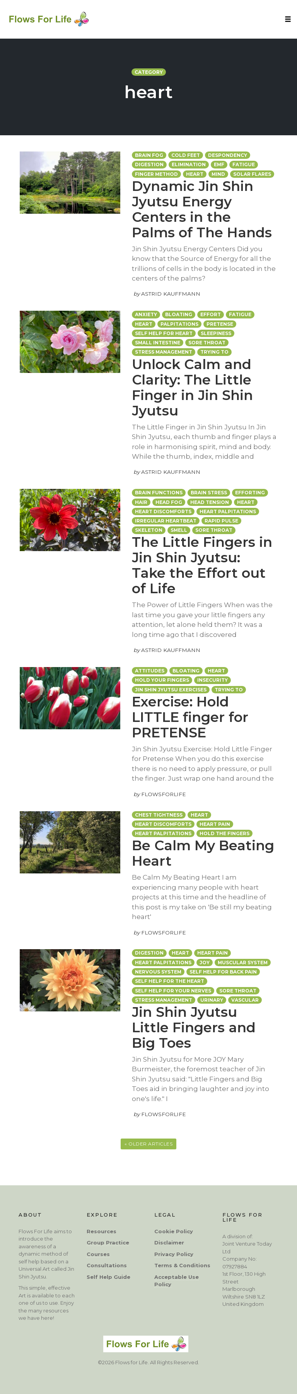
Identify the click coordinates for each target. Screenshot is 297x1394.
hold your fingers (162, 680)
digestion (149, 164)
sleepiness (216, 333)
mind (218, 174)
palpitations (179, 324)
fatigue (243, 164)
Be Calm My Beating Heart (203, 853)
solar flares (252, 174)
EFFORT (210, 314)
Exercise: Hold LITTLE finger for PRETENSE (190, 717)
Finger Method (156, 174)
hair (141, 502)
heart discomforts (163, 511)
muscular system (243, 962)
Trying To (214, 352)
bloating (178, 314)
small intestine (157, 343)
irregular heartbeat (165, 521)
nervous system (158, 972)
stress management (163, 352)
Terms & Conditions (182, 1265)
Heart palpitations (228, 511)
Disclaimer (169, 1242)
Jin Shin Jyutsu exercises (171, 690)
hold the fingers (224, 833)
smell (179, 530)
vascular (245, 1000)
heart (194, 174)
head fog (168, 502)
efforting (250, 492)
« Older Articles (148, 1144)
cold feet (185, 155)
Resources (101, 1231)
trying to (229, 690)
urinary (211, 1000)
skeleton (148, 530)
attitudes (149, 671)
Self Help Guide (108, 1277)
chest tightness (159, 815)
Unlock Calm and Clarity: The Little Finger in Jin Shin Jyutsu (192, 387)
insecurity (212, 680)
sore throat (206, 343)
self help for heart (164, 333)
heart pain (215, 824)
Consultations (107, 1265)
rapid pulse (221, 521)
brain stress (209, 492)
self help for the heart (169, 981)
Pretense (220, 324)
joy (205, 962)
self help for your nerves (173, 991)
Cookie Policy (173, 1231)
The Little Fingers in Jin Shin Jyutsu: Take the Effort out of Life (202, 565)
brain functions (159, 492)
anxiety (146, 314)
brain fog (149, 155)
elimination (189, 164)
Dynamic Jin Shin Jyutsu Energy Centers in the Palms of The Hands (202, 209)
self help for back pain (223, 972)
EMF (219, 164)
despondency (227, 155)
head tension (209, 502)
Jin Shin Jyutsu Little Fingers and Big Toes (194, 1027)
